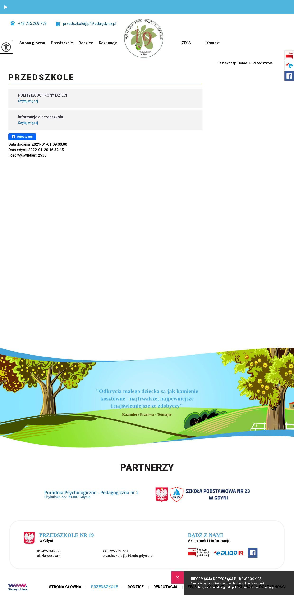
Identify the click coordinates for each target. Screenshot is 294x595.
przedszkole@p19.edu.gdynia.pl (86, 23)
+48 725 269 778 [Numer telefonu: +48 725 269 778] (115, 551)
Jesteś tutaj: (227, 63)
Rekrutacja (108, 43)
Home (242, 63)
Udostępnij (22, 137)
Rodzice (86, 43)
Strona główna (32, 43)
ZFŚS (186, 43)
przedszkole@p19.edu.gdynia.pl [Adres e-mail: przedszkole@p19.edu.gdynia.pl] (128, 556)
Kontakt (213, 43)
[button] (6, 7)
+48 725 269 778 (29, 23)
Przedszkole (62, 43)
